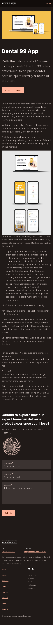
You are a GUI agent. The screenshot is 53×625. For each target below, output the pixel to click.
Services (5, 581)
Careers (5, 598)
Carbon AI (6, 586)
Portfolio (5, 592)
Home (4, 569)
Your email (8, 474)
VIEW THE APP (13, 90)
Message (7, 485)
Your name (8, 463)
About (4, 575)
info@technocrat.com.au (35, 551)
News (4, 603)
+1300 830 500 (8, 551)
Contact (5, 609)
